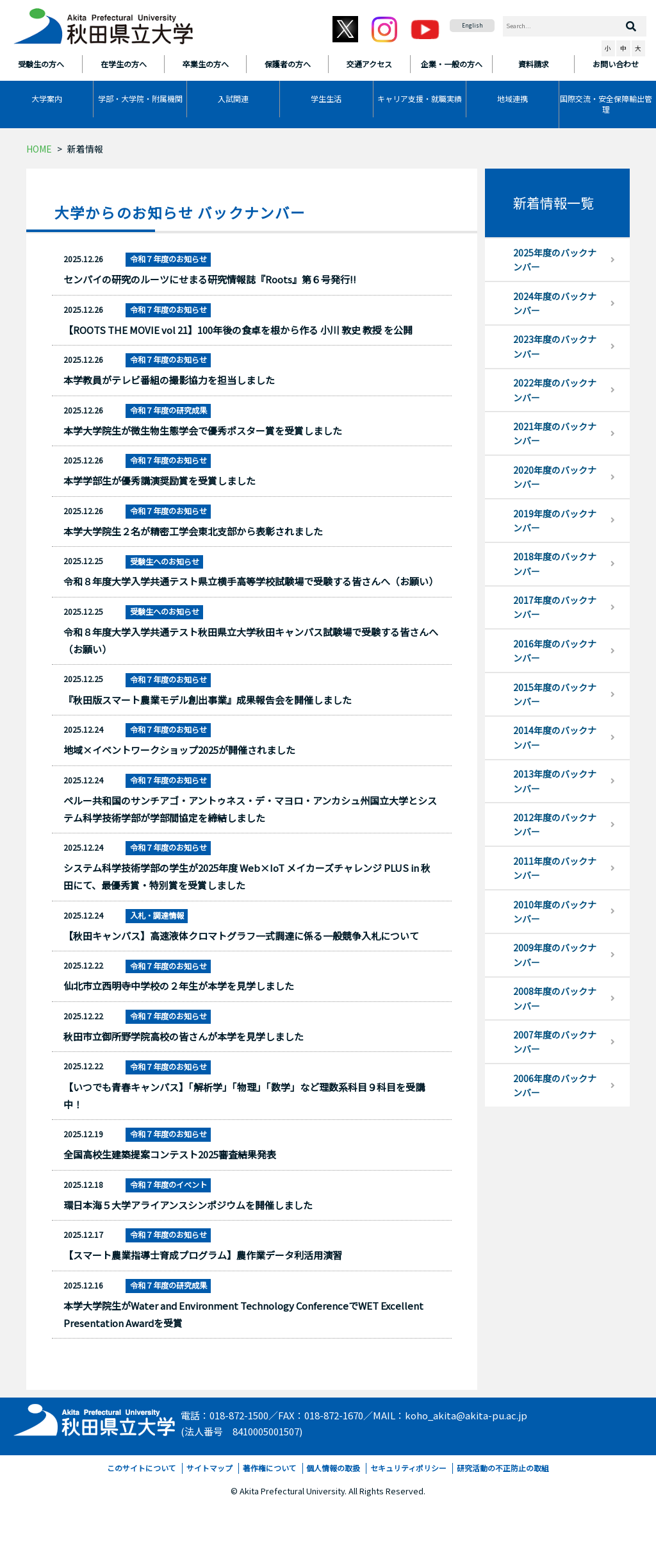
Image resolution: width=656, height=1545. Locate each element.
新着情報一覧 (553, 202)
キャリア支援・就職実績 (419, 98)
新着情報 (85, 148)
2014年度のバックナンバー (554, 737)
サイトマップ (209, 1467)
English (472, 25)
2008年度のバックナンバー (554, 998)
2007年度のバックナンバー (554, 1041)
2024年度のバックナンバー (554, 303)
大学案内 (46, 98)
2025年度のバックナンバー (554, 259)
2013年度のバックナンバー (554, 780)
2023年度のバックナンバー (554, 346)
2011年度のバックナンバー (554, 868)
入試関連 (233, 98)
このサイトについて (141, 1467)
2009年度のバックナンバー (554, 954)
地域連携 (512, 98)
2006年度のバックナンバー (554, 1085)
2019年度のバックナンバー (554, 520)
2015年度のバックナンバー (554, 694)
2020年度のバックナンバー (554, 477)
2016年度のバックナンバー (554, 650)
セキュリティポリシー (408, 1467)
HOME (39, 148)
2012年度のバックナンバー (554, 824)
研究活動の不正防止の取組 (503, 1467)
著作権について (270, 1467)
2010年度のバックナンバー (554, 911)
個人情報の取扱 (333, 1467)
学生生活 (326, 98)
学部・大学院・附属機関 (140, 98)
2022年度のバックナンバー (554, 389)
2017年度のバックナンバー (554, 607)
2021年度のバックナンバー (554, 433)
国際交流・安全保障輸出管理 (606, 104)
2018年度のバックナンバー (554, 563)
